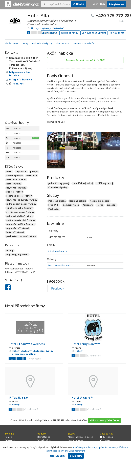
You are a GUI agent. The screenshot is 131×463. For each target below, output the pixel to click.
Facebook (57, 288)
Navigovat (117, 32)
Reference (10, 440)
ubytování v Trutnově (17, 228)
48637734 (18, 83)
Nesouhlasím (57, 455)
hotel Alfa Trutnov (16, 179)
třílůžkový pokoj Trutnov (19, 208)
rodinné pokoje (14, 175)
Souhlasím (76, 455)
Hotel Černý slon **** (86, 344)
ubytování (21, 171)
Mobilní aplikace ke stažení (80, 437)
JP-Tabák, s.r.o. (18, 397)
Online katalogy (44, 440)
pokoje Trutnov (14, 191)
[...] (59, 4)
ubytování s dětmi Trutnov (20, 224)
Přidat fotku (69, 32)
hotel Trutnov (13, 183)
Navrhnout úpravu (94, 32)
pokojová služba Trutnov (19, 216)
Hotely (35, 28)
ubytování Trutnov (16, 187)
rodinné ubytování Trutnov (20, 220)
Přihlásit (99, 4)
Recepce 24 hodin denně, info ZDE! (85, 60)
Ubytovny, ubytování (51, 28)
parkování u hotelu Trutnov (21, 236)
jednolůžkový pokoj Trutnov (21, 203)
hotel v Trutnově (15, 232)
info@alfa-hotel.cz (57, 251)
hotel (9, 171)
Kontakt (8, 437)
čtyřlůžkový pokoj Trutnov (20, 212)
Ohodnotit (49, 32)
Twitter (105, 440)
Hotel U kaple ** (83, 397)
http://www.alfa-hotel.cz (60, 265)
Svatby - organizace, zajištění (33, 352)
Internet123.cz (43, 437)
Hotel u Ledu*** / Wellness (27, 344)
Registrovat (116, 4)
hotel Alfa (31, 175)
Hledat (78, 4)
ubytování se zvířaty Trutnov (21, 199)
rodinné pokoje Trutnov (19, 195)
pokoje (34, 171)
